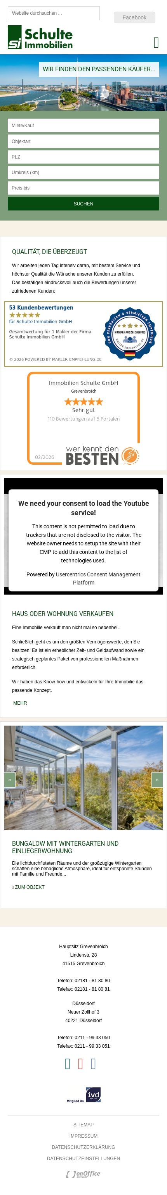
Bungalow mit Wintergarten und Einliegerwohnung (65, 847)
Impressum (84, 1136)
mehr (19, 703)
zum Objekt (28, 887)
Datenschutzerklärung (83, 1147)
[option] (83, 82)
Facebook (134, 17)
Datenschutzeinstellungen (83, 1158)
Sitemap (83, 1125)
